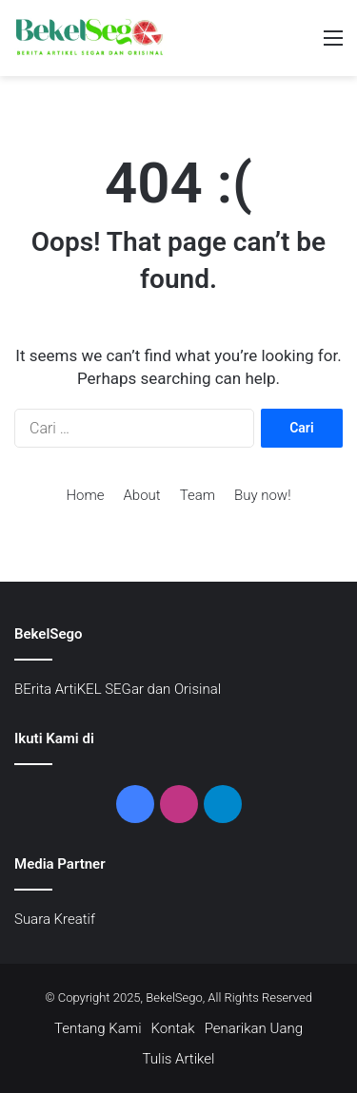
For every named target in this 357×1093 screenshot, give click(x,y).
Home (85, 495)
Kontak (173, 1028)
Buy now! (262, 495)
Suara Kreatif (54, 919)
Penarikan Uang (254, 1028)
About (142, 495)
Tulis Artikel (179, 1058)
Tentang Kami (98, 1028)
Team (197, 495)
